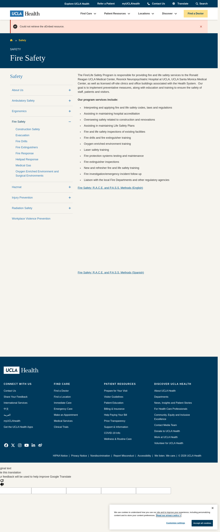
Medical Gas (23, 165)
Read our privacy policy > (169, 515)
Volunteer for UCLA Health (168, 443)
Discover (167, 13)
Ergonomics (19, 111)
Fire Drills (21, 141)
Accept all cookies (202, 523)
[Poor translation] (2, 482)
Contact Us (158, 3)
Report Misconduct (124, 455)
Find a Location (62, 396)
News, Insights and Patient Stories (173, 403)
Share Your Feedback (15, 396)
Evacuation (22, 135)
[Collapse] (70, 121)
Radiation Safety (22, 208)
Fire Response (25, 153)
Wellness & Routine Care (118, 439)
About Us (17, 90)
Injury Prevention (22, 197)
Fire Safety (18, 121)
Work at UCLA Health (166, 437)
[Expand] (70, 90)
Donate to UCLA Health (167, 431)
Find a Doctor (196, 13)
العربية (7, 415)
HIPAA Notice (60, 455)
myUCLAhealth (131, 3)
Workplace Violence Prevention (31, 218)
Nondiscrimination (100, 455)
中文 (6, 409)
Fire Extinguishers (27, 147)
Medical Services (63, 421)
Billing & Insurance (114, 409)
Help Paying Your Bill (115, 415)
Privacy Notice (79, 455)
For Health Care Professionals (170, 409)
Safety (22, 40)
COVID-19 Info (112, 433)
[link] (6, 445)
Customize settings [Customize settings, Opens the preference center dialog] (175, 523)
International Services (15, 403)
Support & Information (116, 427)
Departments (161, 396)
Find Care (86, 13)
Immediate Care (62, 403)
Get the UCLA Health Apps (18, 427)
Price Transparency (114, 421)
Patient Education (113, 403)
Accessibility (144, 455)
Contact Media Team (165, 425)
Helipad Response (27, 159)
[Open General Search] (202, 4)
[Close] (212, 508)
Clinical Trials (61, 427)
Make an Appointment (66, 415)
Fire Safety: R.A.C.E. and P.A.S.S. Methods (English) (110, 187)
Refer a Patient (106, 3)
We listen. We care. (165, 455)
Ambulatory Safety (23, 100)
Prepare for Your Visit (115, 390)
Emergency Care (63, 409)
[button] (77, 3)
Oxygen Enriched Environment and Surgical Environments (37, 173)
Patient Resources (115, 13)
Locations (144, 13)
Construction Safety (28, 129)
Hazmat (16, 187)
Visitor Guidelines (113, 396)
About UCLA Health (165, 390)
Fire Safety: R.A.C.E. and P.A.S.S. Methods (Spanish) (111, 272)
